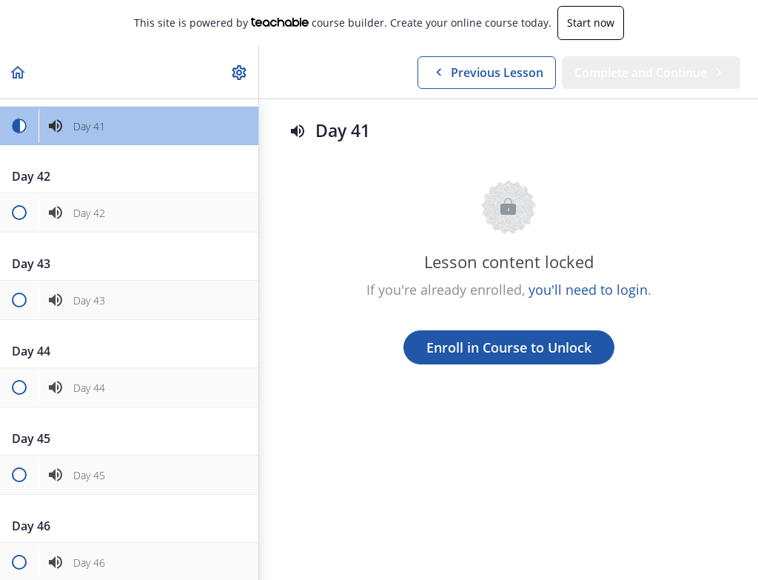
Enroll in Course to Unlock (508, 347)
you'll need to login (588, 290)
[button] (18, 72)
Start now (590, 23)
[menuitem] (239, 72)
